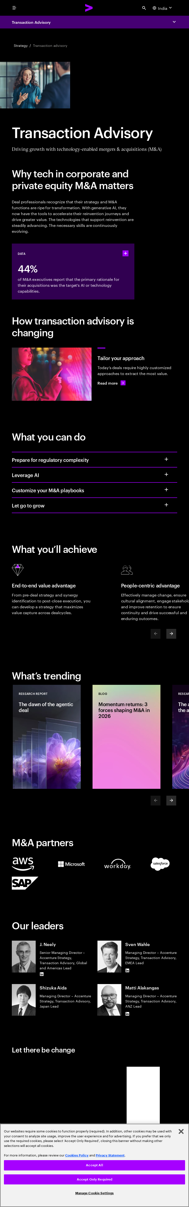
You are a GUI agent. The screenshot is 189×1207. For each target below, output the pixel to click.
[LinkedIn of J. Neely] (41, 974)
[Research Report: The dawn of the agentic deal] (47, 737)
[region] (94, 1165)
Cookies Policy (77, 1155)
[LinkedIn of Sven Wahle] (127, 970)
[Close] (181, 1131)
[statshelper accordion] (125, 253)
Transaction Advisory (31, 22)
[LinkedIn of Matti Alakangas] (127, 1014)
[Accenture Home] (89, 8)
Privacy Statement (110, 1155)
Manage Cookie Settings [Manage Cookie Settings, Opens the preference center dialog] (94, 1193)
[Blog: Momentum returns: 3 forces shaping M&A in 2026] (126, 737)
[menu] (14, 8)
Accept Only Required (94, 1179)
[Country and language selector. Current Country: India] (162, 8)
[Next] (171, 634)
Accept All (94, 1165)
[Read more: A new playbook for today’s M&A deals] (111, 383)
